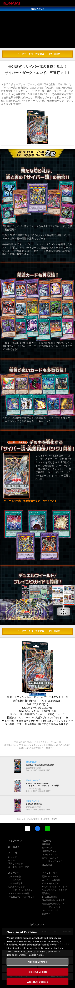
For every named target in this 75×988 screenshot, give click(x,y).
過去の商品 (47, 865)
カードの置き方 (15, 883)
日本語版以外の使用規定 (53, 900)
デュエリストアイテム (52, 861)
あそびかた (13, 873)
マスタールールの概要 (18, 893)
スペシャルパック (50, 858)
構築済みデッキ (49, 851)
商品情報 (46, 841)
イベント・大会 (50, 873)
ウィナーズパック (50, 910)
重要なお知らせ (15, 864)
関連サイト (47, 914)
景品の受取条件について (53, 904)
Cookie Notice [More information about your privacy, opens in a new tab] (36, 959)
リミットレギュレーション (54, 887)
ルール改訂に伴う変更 (18, 867)
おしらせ (12, 857)
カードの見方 (14, 880)
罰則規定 (46, 893)
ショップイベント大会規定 (54, 890)
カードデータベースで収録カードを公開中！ (39, 54)
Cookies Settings (37, 966)
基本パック (47, 848)
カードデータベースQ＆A (20, 890)
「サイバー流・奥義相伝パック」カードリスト (31, 500)
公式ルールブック (16, 887)
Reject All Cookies (37, 976)
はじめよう (13, 847)
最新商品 (46, 844)
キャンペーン (14, 860)
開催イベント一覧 (50, 876)
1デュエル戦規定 (49, 897)
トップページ (15, 841)
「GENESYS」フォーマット (21, 897)
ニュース (12, 853)
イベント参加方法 (50, 883)
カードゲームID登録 (51, 880)
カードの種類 (14, 876)
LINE (47, 828)
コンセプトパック (50, 855)
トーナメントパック (51, 907)
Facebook (37, 828)
